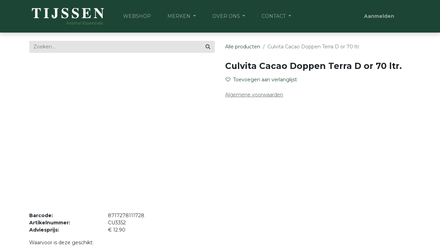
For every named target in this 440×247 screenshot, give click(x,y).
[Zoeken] (208, 47)
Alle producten (242, 47)
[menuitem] (137, 16)
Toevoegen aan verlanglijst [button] (261, 80)
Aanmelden (379, 16)
